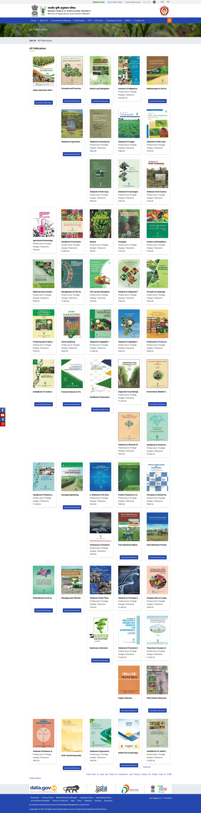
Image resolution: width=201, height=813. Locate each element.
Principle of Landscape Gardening (160, 292)
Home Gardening (68, 342)
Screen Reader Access (132, 2)
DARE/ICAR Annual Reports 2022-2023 (133, 753)
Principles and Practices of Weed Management (80, 88)
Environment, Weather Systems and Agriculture (165, 391)
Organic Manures (125, 698)
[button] (169, 20)
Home (33, 20)
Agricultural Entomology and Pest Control (49, 240)
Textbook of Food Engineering (130, 191)
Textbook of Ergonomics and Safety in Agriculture (109, 751)
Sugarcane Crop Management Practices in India (137, 391)
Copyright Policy (86, 797)
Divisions (99, 20)
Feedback (88, 800)
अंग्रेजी (162, 2)
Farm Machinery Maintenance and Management (137, 545)
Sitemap (98, 800)
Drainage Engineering (70, 495)
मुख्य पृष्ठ (32, 40)
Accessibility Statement (40, 800)
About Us (44, 20)
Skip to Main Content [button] (115, 2)
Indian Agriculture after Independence (48, 90)
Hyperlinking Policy (103, 797)
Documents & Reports (61, 20)
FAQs (79, 800)
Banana (93, 242)
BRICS (128, 20)
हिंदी (168, 2)
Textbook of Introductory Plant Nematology (107, 141)
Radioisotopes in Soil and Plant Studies (163, 88)
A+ (144, 2)
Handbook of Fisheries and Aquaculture (49, 495)
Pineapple (122, 242)
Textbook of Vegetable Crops (129, 342)
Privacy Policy (47, 797)
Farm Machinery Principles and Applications (164, 545)
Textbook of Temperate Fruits (130, 292)
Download (108, 800)
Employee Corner (114, 20)
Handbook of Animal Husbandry (159, 445)
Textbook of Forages (126, 141)
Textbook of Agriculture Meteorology (76, 141)
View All (146, 767)
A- (149, 2)
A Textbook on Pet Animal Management (105, 495)
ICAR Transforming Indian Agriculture (76, 755)
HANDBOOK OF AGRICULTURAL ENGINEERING (165, 751)
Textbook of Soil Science (156, 191)
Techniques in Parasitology (101, 545)
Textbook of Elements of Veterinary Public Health (52, 751)
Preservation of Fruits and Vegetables (162, 342)
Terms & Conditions (60, 800)
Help (72, 800)
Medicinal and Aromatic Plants (45, 292)
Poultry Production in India (129, 495)
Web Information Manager (66, 797)
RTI (89, 20)
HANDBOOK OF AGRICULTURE (45, 392)
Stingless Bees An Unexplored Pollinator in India (166, 598)
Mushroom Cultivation (99, 648)
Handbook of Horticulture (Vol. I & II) (76, 242)
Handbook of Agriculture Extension (104, 397)
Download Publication (44, 102)
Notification (79, 20)
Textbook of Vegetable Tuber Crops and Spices (108, 342)
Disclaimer (35, 797)
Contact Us (139, 20)
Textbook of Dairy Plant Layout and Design (107, 598)
